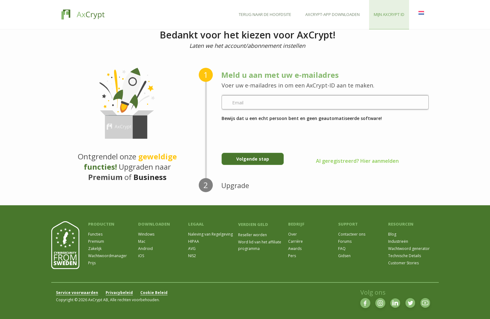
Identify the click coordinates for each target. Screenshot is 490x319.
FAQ (342, 248)
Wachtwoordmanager (107, 255)
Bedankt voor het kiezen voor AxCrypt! (247, 35)
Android (145, 248)
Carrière (295, 241)
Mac (141, 241)
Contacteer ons (351, 234)
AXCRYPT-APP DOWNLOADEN (332, 14)
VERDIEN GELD (253, 224)
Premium (96, 241)
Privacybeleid (119, 292)
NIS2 (192, 255)
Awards (295, 248)
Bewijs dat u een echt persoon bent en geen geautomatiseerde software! (302, 118)
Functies (95, 234)
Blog (392, 234)
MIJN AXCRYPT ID (389, 14)
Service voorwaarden (77, 292)
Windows (146, 234)
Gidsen (344, 255)
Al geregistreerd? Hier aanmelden (357, 160)
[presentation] (269, 134)
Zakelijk (95, 248)
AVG (192, 248)
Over (292, 234)
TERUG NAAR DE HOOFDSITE (265, 14)
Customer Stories (403, 263)
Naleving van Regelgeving (210, 234)
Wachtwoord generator (409, 248)
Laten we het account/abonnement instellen (247, 45)
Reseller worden (252, 234)
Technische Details (404, 255)
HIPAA (193, 241)
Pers (292, 255)
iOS (141, 255)
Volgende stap (252, 159)
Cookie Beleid (154, 292)
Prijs (92, 263)
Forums (345, 241)
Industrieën (398, 241)
